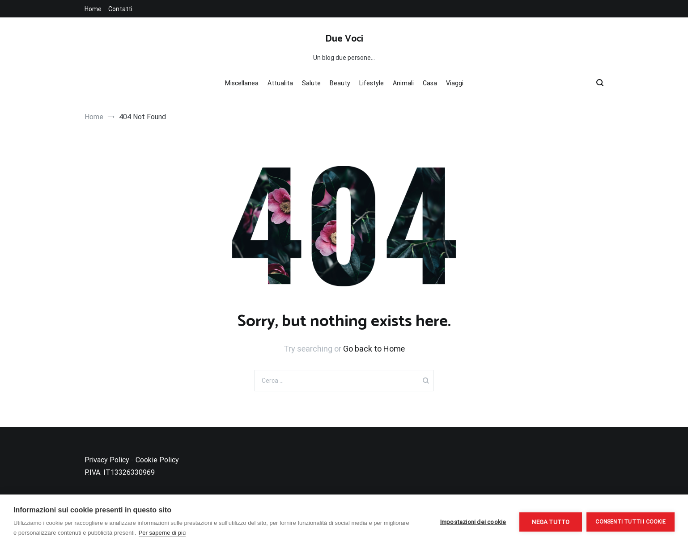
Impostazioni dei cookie (473, 521)
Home (93, 9)
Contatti (120, 9)
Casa (430, 83)
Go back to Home (374, 348)
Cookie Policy (157, 460)
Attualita (280, 83)
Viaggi (454, 83)
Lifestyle (371, 83)
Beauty (340, 83)
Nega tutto (550, 521)
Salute (311, 83)
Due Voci (344, 38)
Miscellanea (242, 83)
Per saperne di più (162, 532)
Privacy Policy (107, 460)
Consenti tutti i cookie (630, 522)
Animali (403, 83)
